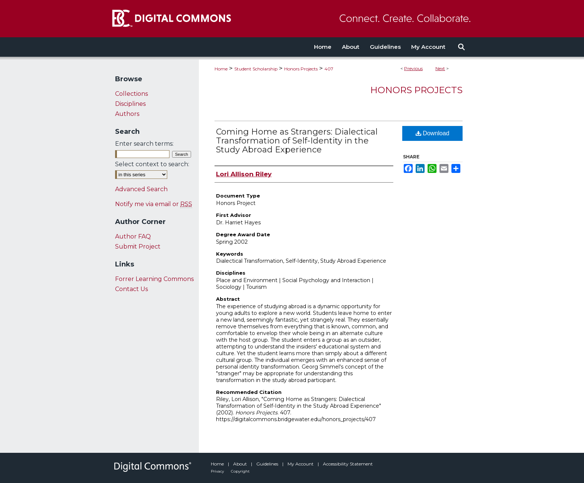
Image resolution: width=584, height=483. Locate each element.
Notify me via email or (153, 204)
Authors (127, 113)
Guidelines (267, 464)
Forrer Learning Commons (154, 278)
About (240, 464)
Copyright (240, 471)
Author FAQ (133, 236)
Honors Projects (301, 69)
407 (328, 69)
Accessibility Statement (348, 464)
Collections (131, 93)
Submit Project (138, 246)
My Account (301, 464)
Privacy (218, 471)
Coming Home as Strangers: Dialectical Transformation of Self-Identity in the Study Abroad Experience (297, 141)
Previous (413, 68)
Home (221, 69)
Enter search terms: (144, 143)
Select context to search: (152, 164)
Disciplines (130, 103)
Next (440, 68)
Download (433, 133)
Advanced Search (141, 189)
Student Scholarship (255, 69)
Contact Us (131, 289)
